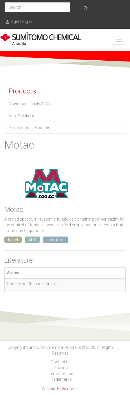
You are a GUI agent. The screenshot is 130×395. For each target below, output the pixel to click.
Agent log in (21, 21)
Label (13, 239)
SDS (32, 239)
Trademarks (61, 379)
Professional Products (29, 127)
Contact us (61, 362)
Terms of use (61, 373)
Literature (56, 239)
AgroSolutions (22, 115)
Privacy (60, 368)
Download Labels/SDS (29, 104)
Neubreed (71, 389)
